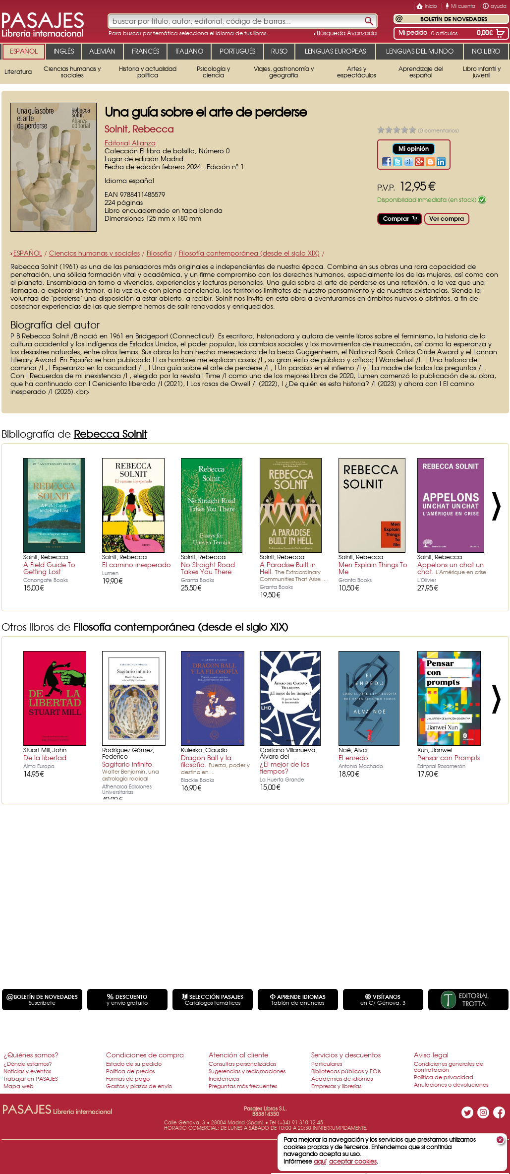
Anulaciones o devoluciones (451, 1084)
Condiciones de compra (145, 1054)
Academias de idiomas (342, 1078)
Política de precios (130, 1071)
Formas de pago (128, 1078)
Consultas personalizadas (242, 1063)
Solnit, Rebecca (139, 128)
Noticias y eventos (27, 1071)
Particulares (326, 1063)
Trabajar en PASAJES (30, 1078)
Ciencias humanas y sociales (94, 253)
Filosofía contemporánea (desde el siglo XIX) (249, 253)
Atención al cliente (238, 1054)
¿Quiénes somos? (30, 1054)
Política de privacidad (443, 1077)
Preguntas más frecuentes (243, 1086)
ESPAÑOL (27, 253)
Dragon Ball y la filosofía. (215, 764)
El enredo (353, 757)
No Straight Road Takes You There (208, 568)
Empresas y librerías (336, 1086)
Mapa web (18, 1086)
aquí (320, 1161)
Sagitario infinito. (130, 770)
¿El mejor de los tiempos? (284, 767)
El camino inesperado (136, 564)
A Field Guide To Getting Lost (49, 568)
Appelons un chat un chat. (451, 568)
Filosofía (159, 253)
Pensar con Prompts (448, 757)
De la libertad (44, 757)
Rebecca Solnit (110, 433)
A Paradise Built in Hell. (293, 571)
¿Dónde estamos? (27, 1063)
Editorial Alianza (130, 142)
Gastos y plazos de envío (139, 1086)
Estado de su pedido (134, 1063)
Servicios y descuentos (346, 1054)
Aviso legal (431, 1054)
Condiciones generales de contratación (448, 1066)
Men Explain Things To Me (373, 568)
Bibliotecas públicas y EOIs (346, 1071)
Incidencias (224, 1078)
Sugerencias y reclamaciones (247, 1071)
